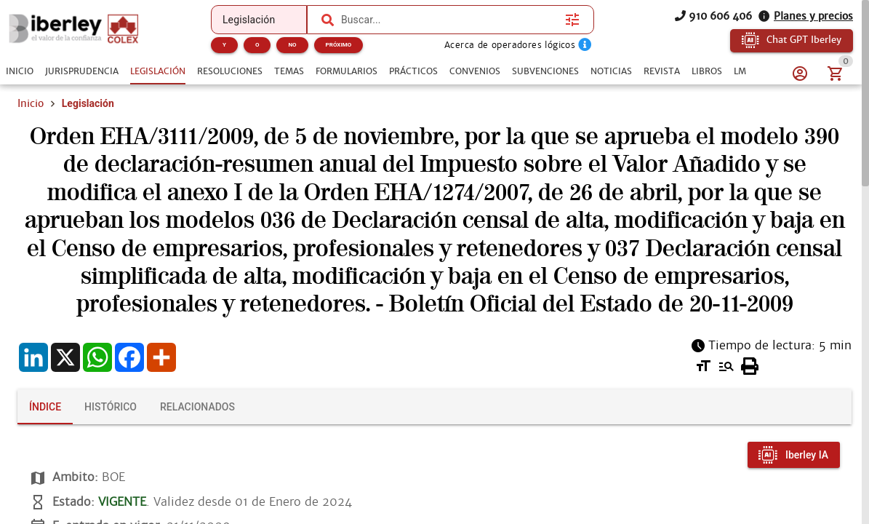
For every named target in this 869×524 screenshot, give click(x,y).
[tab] (19, 71)
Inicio (30, 103)
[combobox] (449, 19)
